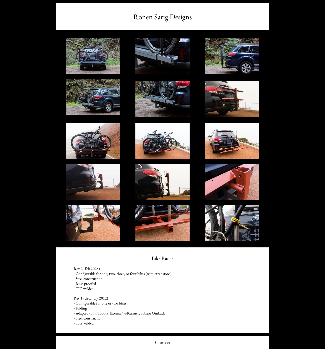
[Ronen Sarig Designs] (162, 16)
